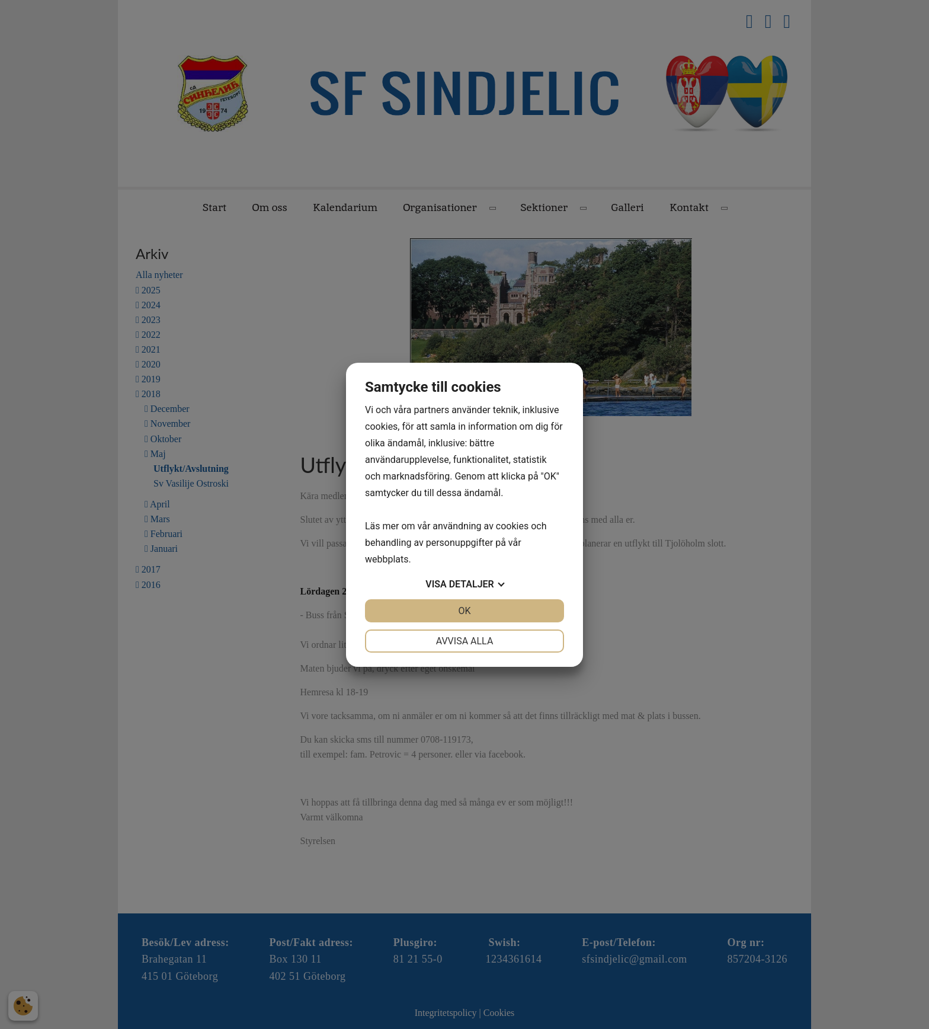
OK (464, 610)
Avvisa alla (465, 641)
